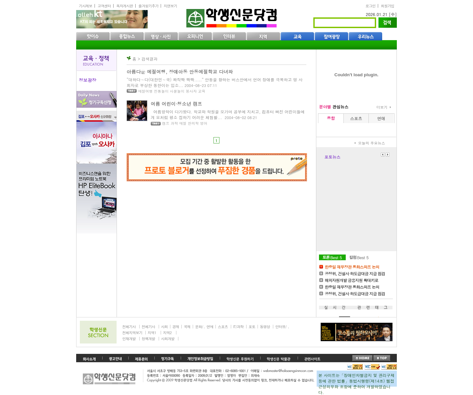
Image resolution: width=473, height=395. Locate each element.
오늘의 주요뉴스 (371, 142)
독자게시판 (124, 5)
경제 (175, 326)
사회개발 (167, 338)
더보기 (381, 107)
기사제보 (85, 5)
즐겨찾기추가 (148, 5)
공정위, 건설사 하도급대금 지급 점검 (355, 273)
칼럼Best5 (359, 257)
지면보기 (170, 5)
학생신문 (232, 16)
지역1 (152, 332)
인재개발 (129, 338)
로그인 (370, 5)
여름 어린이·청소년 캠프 (176, 103)
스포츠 (223, 326)
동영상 (265, 326)
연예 (209, 326)
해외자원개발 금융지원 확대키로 (351, 280)
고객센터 (104, 5)
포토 (252, 326)
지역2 (167, 332)
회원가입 (387, 5)
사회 (164, 326)
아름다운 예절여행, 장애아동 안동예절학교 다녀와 (180, 71)
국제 (187, 326)
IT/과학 (238, 326)
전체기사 (129, 326)
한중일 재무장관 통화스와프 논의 (352, 267)
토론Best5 (332, 257)
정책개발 (148, 338)
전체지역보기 (132, 332)
